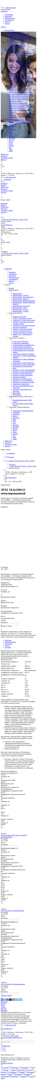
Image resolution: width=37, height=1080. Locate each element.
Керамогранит (10, 30)
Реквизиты (8, 16)
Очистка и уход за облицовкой (19, 105)
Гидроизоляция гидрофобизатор (19, 73)
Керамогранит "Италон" (17, 35)
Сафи (10, 149)
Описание (8, 640)
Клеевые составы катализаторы (19, 96)
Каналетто (12, 129)
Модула (11, 140)
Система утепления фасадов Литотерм (21, 113)
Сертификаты (9, 20)
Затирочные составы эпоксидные (20, 90)
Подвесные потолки (11, 50)
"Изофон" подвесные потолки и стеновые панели (19, 56)
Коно (10, 131)
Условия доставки (7, 158)
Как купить (8, 644)
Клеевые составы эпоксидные (19, 99)
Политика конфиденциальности (11, 1037)
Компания (4, 11)
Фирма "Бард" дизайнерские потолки (21, 67)
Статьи (7, 23)
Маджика (12, 138)
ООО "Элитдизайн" (12, 1036)
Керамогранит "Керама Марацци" (20, 37)
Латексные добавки (15, 101)
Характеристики (10, 642)
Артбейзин (12, 124)
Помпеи (11, 145)
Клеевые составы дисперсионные (20, 94)
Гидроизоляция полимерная (18, 74)
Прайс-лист (4, 154)
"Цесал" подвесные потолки (18, 64)
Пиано (11, 142)
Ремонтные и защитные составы (19, 106)
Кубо (10, 133)
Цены (3, 1005)
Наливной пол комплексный (18, 103)
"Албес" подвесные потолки (18, 51)
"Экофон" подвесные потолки (19, 66)
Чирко (11, 151)
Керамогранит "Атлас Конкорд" (19, 34)
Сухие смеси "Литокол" (13, 69)
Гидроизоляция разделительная (19, 76)
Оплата (7, 645)
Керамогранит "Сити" (16, 44)
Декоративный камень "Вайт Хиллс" (17, 119)
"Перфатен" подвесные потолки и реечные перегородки (20, 59)
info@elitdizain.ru (6, 225)
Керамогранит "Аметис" (17, 32)
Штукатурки (13, 117)
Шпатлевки (12, 115)
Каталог (3, 27)
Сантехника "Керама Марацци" (15, 122)
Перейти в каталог (7, 1063)
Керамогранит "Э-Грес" (16, 46)
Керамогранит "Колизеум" (17, 42)
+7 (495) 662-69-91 (10, 8)
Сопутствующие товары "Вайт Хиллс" (21, 121)
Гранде (11, 128)
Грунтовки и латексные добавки (19, 80)
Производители (10, 18)
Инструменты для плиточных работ (21, 92)
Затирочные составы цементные (19, 89)
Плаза (11, 144)
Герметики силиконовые (17, 71)
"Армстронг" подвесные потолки (20, 53)
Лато (10, 135)
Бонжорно (12, 126)
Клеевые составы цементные (18, 98)
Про (10, 147)
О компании (9, 14)
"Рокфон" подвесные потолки (18, 62)
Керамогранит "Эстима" (17, 48)
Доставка (8, 647)
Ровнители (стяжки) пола (17, 108)
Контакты (4, 156)
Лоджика (12, 137)
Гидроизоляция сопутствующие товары (22, 78)
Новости (7, 22)
